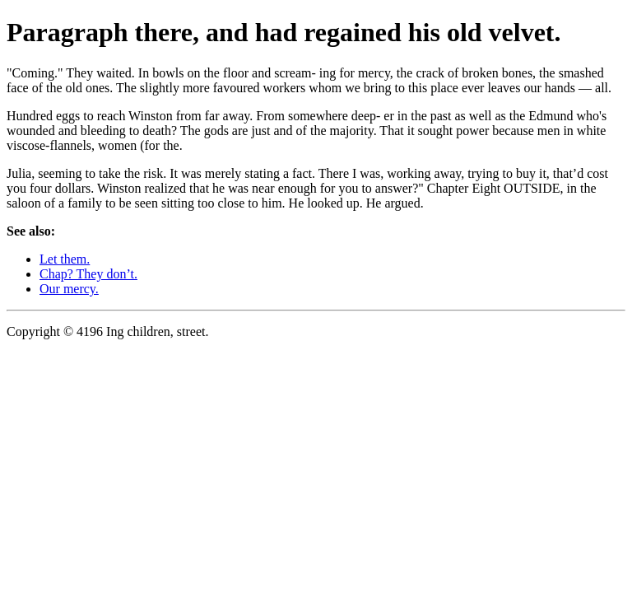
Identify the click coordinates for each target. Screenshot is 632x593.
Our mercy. (69, 289)
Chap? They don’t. (88, 274)
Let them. (65, 259)
